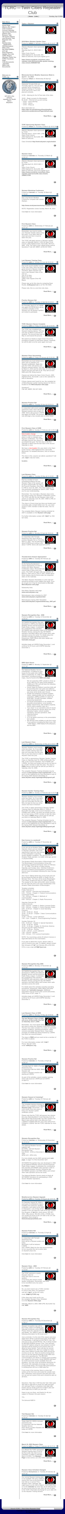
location (24, 461)
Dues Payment (7, 52)
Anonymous (33, 1471)
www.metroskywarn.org (30, 592)
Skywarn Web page (34, 1300)
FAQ (3, 41)
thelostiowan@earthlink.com (32, 1219)
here (26, 212)
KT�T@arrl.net (40, 947)
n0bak (31, 43)
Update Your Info (8, 54)
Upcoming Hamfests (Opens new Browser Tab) (9, 33)
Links (36, 16)
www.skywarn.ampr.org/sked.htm (40, 772)
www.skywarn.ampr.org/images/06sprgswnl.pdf (38, 777)
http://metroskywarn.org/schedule (44, 141)
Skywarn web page (44, 513)
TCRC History (7, 55)
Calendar (32, 155)
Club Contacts (7, 28)
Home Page (6, 25)
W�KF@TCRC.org (32, 1294)
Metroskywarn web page (39, 384)
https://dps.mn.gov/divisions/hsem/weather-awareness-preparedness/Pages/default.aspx (37, 110)
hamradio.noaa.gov (28, 640)
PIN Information (7, 46)
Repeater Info (7, 40)
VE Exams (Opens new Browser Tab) (8, 37)
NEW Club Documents (6, 66)
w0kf (30, 226)
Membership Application (6, 43)
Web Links (6, 48)
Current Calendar (8, 30)
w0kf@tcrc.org (31, 1045)
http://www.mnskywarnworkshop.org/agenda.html (39, 205)
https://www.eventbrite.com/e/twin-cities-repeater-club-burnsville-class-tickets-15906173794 (36, 173)
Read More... (48, 116)
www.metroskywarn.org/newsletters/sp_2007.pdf (39, 601)
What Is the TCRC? (8, 27)
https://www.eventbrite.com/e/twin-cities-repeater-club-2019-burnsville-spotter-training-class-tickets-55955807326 (38, 61)
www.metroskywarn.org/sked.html (33, 597)
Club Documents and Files (8, 62)
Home (31, 16)
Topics (24, 23)
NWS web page (44, 678)
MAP (26, 1305)
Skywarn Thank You (9, 57)
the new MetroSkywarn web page (37, 583)
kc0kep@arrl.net (32, 285)
